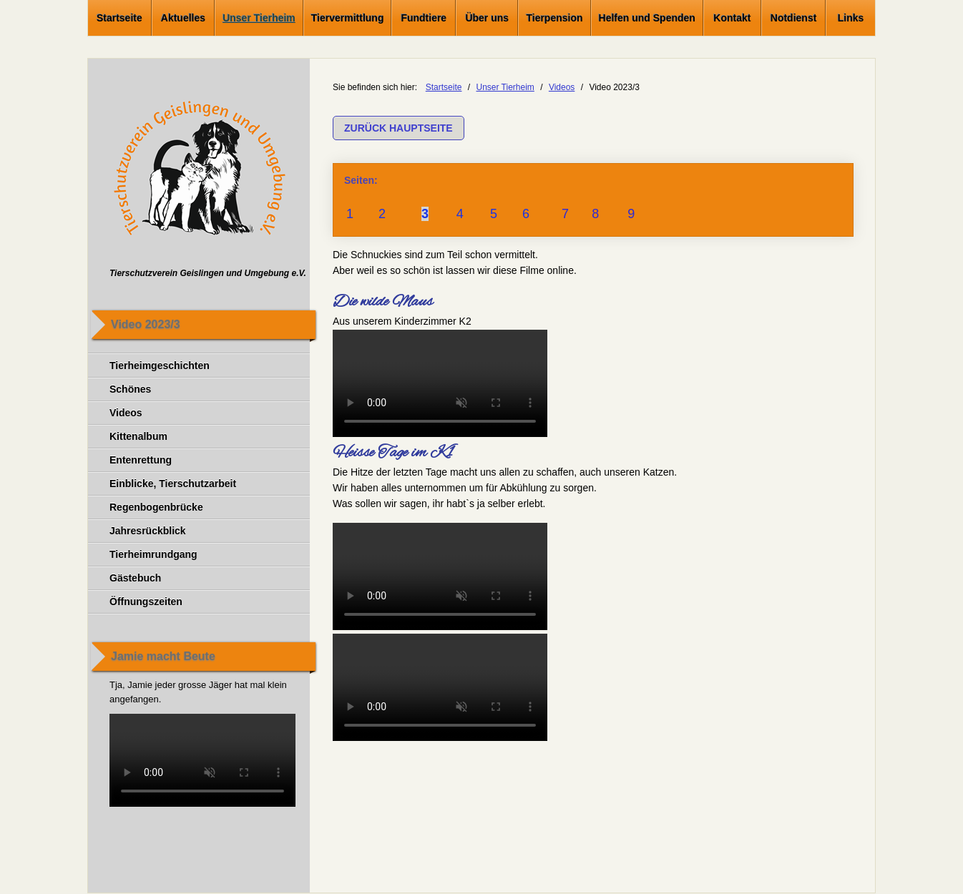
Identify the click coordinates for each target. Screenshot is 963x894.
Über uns (487, 18)
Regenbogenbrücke (156, 507)
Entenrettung (140, 460)
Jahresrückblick (147, 530)
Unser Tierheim (259, 18)
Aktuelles (183, 18)
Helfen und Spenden (647, 18)
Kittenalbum (138, 436)
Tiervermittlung (347, 18)
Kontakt (732, 18)
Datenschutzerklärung (217, 873)
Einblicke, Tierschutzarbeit (172, 483)
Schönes (130, 389)
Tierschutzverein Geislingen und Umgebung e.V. (207, 273)
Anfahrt (459, 873)
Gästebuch (135, 578)
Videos (125, 412)
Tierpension (554, 18)
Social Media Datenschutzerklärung (354, 873)
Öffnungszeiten (145, 601)
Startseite (119, 18)
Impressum (134, 873)
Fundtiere (423, 18)
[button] (398, 128)
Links (851, 18)
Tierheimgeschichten (159, 365)
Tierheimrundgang (153, 554)
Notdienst (794, 18)
